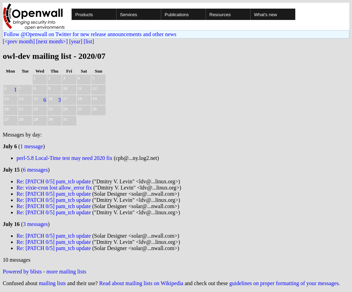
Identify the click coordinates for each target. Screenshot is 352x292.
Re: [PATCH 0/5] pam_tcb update (53, 181)
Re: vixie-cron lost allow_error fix (54, 188)
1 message (31, 146)
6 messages (35, 170)
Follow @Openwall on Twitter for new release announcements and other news (90, 34)
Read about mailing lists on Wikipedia (141, 283)
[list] (89, 41)
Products (84, 14)
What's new (265, 14)
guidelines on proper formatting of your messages (284, 283)
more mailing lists (66, 271)
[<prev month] (19, 41)
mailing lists (52, 283)
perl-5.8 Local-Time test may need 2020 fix (64, 158)
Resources (220, 14)
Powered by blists (22, 271)
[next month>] (52, 41)
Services (128, 14)
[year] (75, 41)
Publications (177, 14)
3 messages (35, 224)
